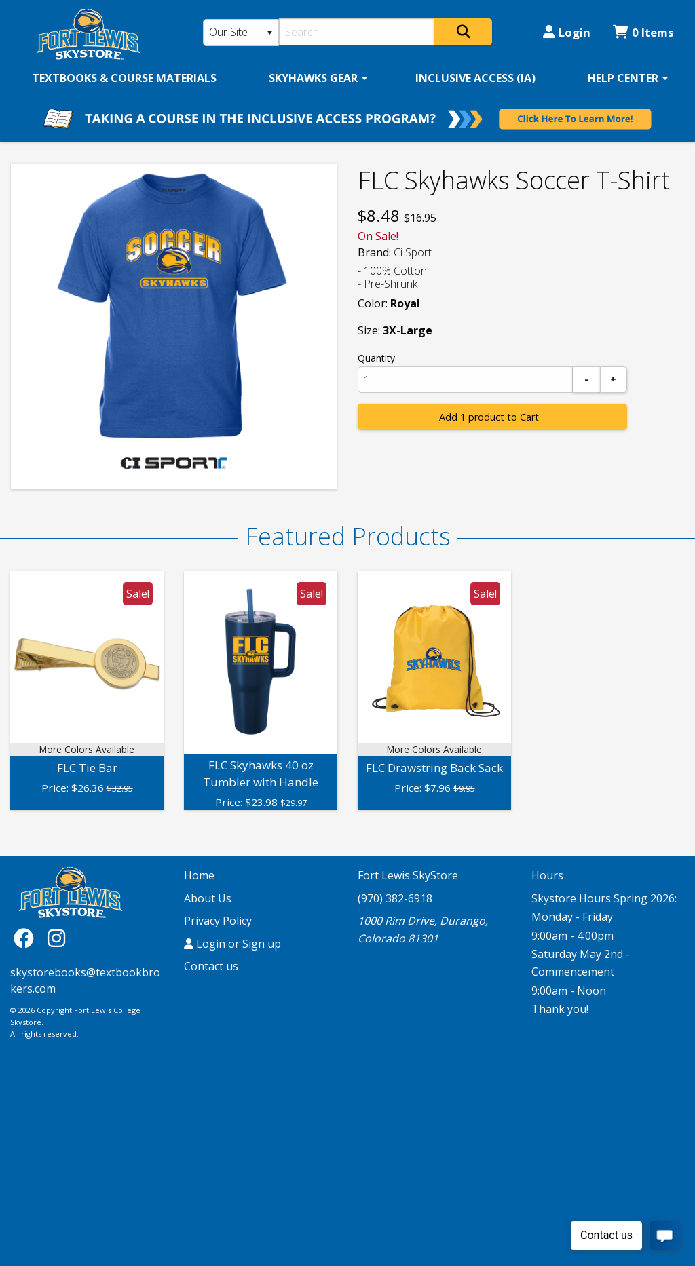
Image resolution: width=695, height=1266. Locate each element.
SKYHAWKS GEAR (313, 78)
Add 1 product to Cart (489, 416)
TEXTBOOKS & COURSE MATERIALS (124, 78)
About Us (207, 898)
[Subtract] (586, 379)
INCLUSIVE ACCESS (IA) (475, 78)
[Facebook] (27, 938)
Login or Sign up (232, 943)
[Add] (613, 379)
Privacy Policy (218, 920)
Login (566, 32)
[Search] (356, 31)
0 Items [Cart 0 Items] (643, 32)
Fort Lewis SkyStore (408, 875)
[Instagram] (56, 938)
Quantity (376, 357)
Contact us (211, 966)
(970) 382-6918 (395, 898)
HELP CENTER (623, 78)
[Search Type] (241, 32)
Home (199, 875)
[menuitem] (124, 78)
